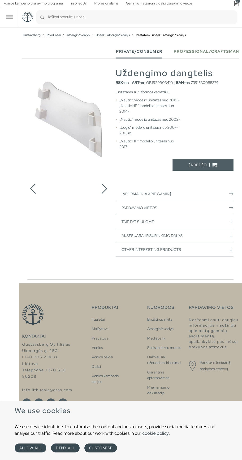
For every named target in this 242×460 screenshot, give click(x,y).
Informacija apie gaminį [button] (177, 193)
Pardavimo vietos (177, 207)
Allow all (30, 448)
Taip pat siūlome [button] (177, 221)
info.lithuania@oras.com (47, 389)
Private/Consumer (139, 51)
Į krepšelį (203, 165)
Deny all (65, 448)
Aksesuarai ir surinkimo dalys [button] (177, 235)
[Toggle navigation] (9, 17)
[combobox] (142, 17)
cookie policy (155, 433)
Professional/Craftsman (206, 51)
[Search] (42, 17)
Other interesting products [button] (177, 249)
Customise (100, 448)
